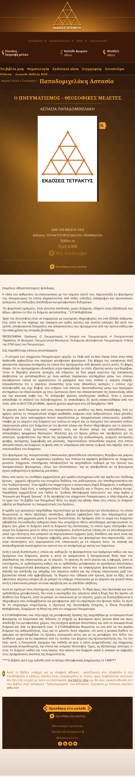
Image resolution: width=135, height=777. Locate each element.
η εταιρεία (35, 41)
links (79, 41)
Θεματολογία (38, 69)
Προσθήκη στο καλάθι (67, 708)
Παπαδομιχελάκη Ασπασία (77, 81)
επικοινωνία (98, 41)
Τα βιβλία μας (12, 69)
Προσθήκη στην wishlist (71, 267)
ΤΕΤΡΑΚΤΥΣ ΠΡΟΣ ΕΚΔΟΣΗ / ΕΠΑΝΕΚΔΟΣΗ (74, 235)
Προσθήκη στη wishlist (70, 716)
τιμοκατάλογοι (59, 41)
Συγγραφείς (29, 80)
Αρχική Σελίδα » (11, 80)
